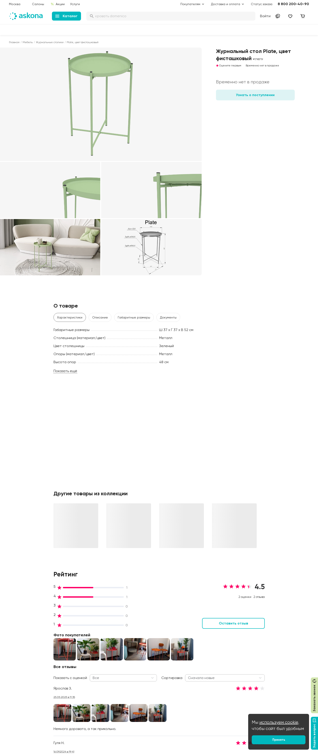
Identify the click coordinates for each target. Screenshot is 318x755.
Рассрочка (144, 693)
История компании (86, 645)
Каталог (66, 16)
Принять (278, 740)
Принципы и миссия (87, 632)
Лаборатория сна (86, 664)
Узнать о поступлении (255, 95)
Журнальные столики (50, 42)
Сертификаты (82, 670)
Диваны (14, 645)
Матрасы (16, 632)
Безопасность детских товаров (216, 652)
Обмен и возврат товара (155, 699)
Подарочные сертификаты (156, 651)
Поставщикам (273, 657)
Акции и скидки (147, 639)
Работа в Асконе (85, 651)
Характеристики (69, 317)
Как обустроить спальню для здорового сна (221, 641)
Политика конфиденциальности (152, 679)
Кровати (15, 639)
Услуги (75, 4)
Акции (58, 4)
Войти (265, 16)
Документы (168, 317)
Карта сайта (145, 718)
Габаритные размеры (134, 317)
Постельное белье (23, 670)
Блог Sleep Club (211, 632)
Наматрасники (20, 651)
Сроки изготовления (151, 706)
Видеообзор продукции (90, 676)
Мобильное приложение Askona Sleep (217, 669)
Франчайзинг (272, 664)
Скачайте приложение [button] (72, 734)
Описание (100, 317)
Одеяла (15, 664)
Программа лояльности (154, 657)
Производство (83, 657)
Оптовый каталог (276, 676)
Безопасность (146, 712)
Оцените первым (228, 65)
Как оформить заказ (151, 670)
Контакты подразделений (282, 632)
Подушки (15, 657)
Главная (14, 42)
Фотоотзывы (18, 682)
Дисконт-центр (147, 632)
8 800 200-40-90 (293, 4)
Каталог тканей (148, 664)
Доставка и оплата (150, 645)
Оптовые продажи (276, 639)
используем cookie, (279, 722)
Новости (78, 682)
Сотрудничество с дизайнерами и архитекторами (277, 693)
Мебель (28, 42)
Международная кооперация (285, 682)
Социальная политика (89, 639)
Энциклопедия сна (213, 660)
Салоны (38, 4)
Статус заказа (261, 4)
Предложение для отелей (282, 670)
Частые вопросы (85, 689)
